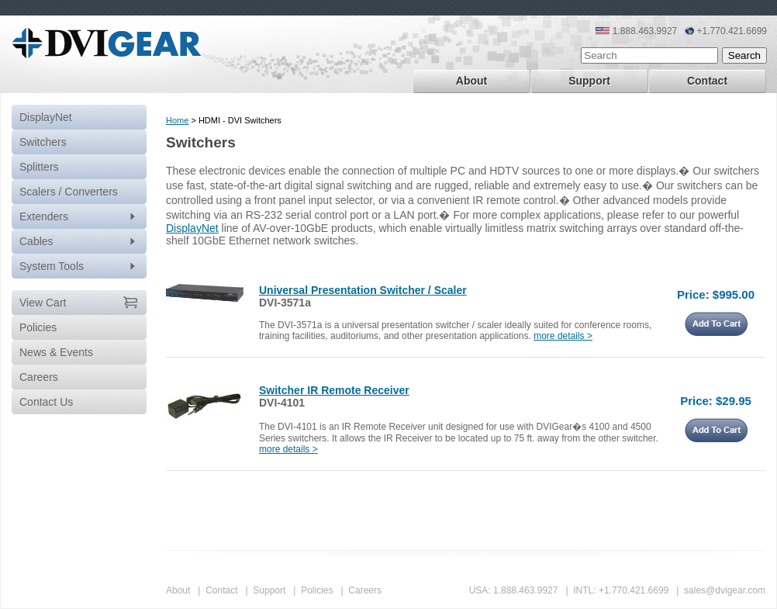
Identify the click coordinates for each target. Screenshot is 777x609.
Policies (317, 590)
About (471, 80)
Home (177, 120)
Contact (707, 80)
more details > (563, 335)
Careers (365, 590)
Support (589, 80)
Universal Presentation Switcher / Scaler (363, 290)
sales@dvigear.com (724, 590)
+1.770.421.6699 (633, 590)
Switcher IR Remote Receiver (334, 390)
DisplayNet (45, 117)
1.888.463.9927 (525, 590)
